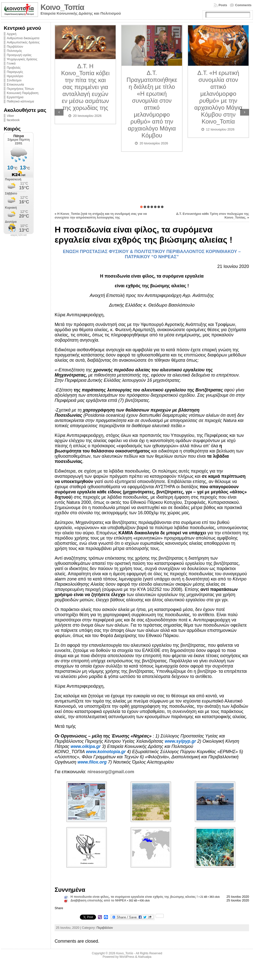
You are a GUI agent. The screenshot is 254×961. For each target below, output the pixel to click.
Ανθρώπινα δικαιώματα (23, 38)
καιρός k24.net (19, 235)
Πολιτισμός (14, 51)
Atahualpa (144, 957)
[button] (141, 207)
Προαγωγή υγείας (19, 55)
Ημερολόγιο (15, 76)
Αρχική (11, 34)
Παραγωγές (15, 72)
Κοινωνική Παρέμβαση (22, 93)
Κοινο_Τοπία (62, 7)
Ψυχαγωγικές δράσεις (22, 59)
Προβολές (14, 67)
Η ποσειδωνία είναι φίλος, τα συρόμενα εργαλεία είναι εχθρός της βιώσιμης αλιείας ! (134, 896)
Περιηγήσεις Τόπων (20, 89)
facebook (13, 120)
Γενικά (11, 63)
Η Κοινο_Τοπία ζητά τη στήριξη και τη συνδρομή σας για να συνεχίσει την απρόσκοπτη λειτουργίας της (101, 215)
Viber (10, 116)
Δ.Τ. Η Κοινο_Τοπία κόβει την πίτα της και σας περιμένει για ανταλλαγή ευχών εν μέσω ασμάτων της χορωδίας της (85, 87)
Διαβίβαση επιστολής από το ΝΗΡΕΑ (98, 900)
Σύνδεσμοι (14, 80)
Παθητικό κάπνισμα (20, 101)
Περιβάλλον (15, 46)
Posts (223, 5)
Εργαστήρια (15, 97)
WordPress (126, 957)
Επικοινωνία (15, 84)
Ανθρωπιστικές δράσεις (23, 42)
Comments (243, 5)
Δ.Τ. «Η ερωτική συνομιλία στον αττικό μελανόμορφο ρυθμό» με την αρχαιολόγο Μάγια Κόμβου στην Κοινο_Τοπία (218, 97)
